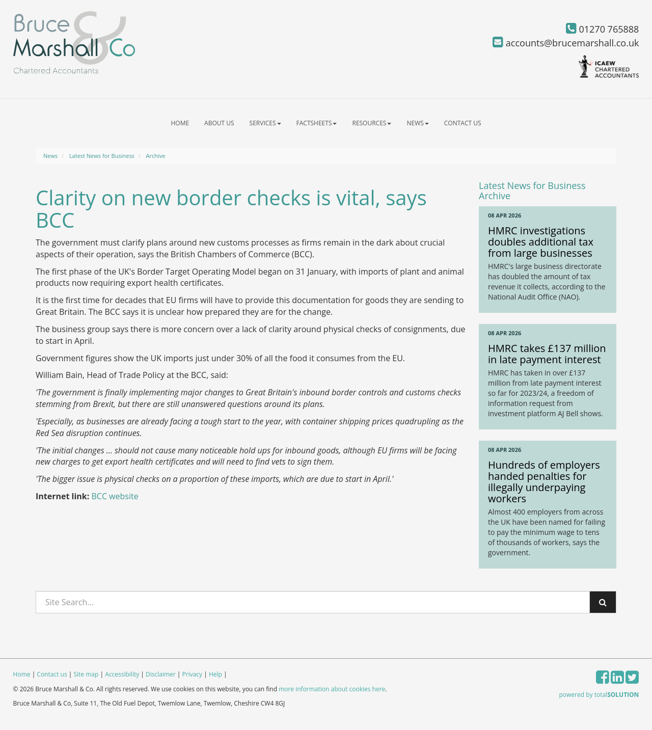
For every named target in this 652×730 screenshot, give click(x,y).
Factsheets (316, 123)
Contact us (462, 123)
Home (180, 123)
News (417, 123)
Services (265, 123)
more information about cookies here (332, 689)
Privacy (192, 674)
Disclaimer (161, 674)
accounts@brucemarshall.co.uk (566, 43)
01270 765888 (602, 29)
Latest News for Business (101, 155)
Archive (156, 155)
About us (219, 123)
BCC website (114, 496)
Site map (85, 674)
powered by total (599, 694)
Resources (371, 123)
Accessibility (122, 674)
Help (215, 674)
